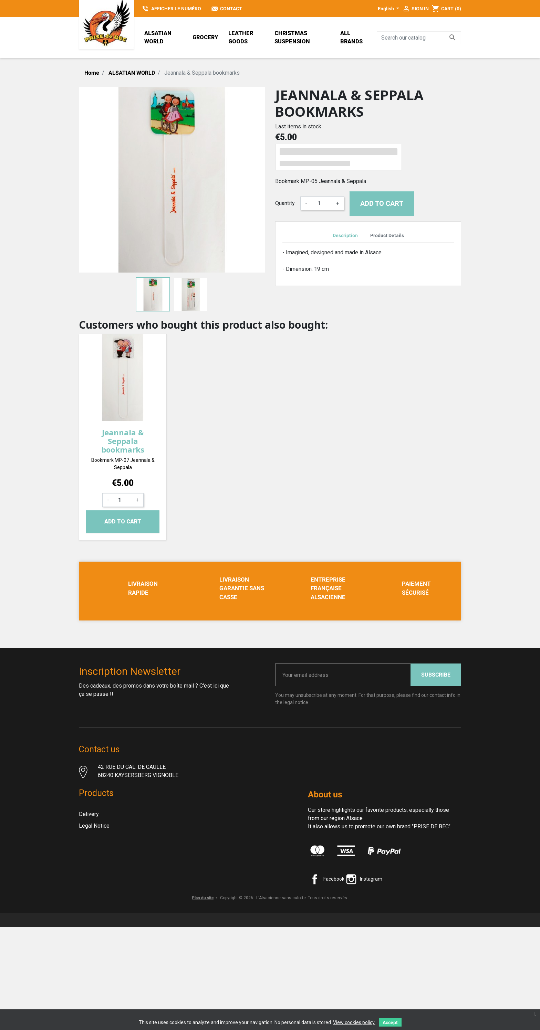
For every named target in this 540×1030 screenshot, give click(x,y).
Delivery (89, 859)
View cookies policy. (354, 1022)
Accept (390, 1022)
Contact (231, 8)
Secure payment (98, 906)
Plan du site (203, 1001)
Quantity (285, 203)
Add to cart (381, 203)
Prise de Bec (94, 973)
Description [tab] (345, 235)
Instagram (371, 928)
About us (89, 894)
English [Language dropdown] (386, 8)
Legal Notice (94, 871)
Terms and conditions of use (113, 883)
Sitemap (89, 953)
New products (96, 929)
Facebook (333, 928)
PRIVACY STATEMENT (106, 918)
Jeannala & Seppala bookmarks (122, 441)
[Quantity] (321, 203)
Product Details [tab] (387, 235)
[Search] (419, 37)
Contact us (91, 941)
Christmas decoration (104, 965)
